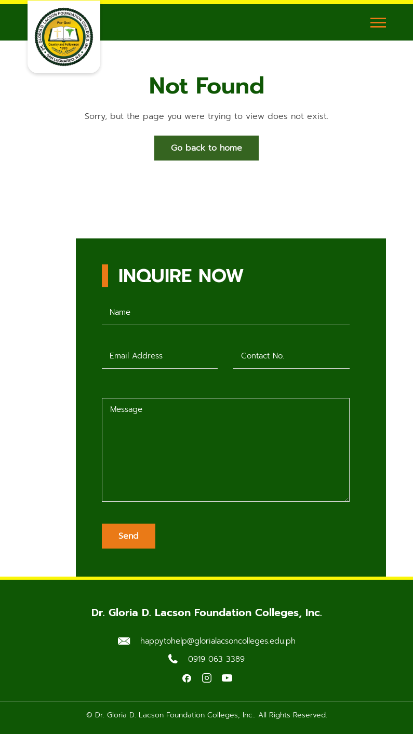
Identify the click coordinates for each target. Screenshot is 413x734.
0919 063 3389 (216, 659)
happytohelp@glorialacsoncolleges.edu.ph (218, 641)
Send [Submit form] (128, 536)
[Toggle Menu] (378, 22)
